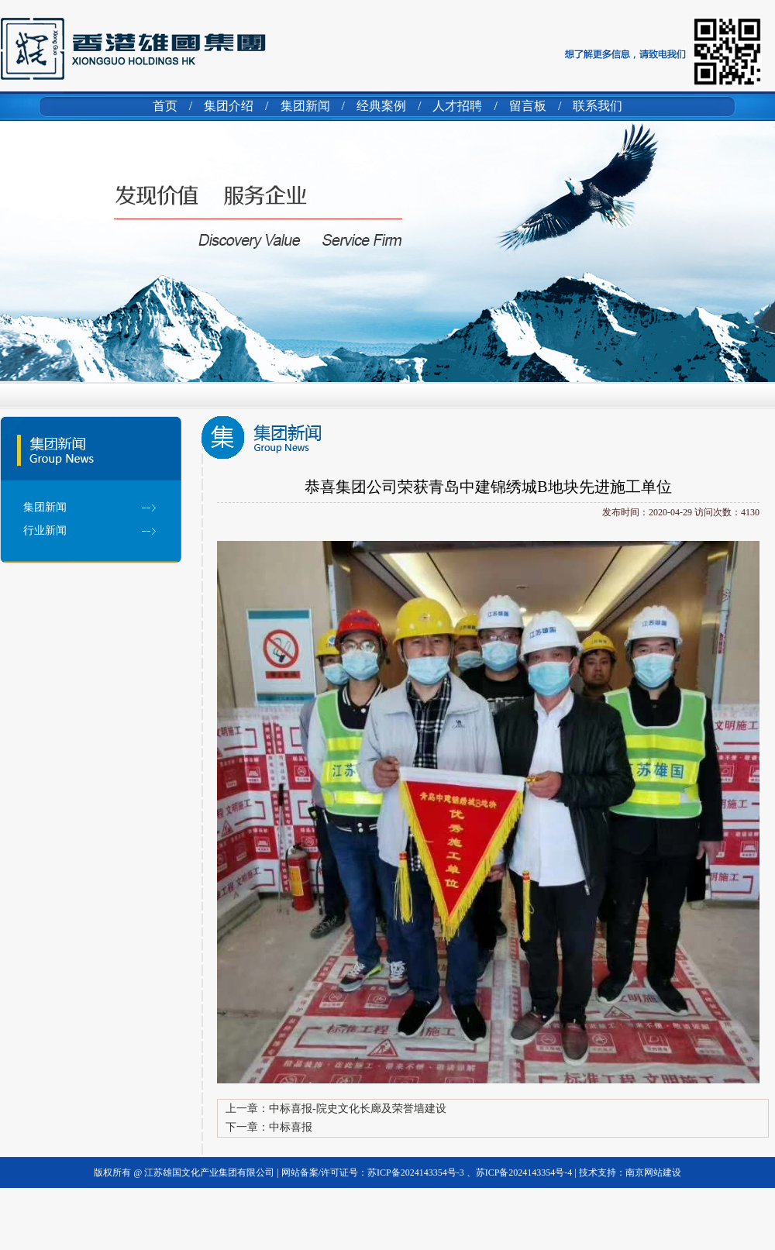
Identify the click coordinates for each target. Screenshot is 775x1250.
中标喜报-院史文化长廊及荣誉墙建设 (357, 1108)
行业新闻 (45, 530)
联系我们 (597, 105)
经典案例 (381, 105)
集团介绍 (228, 105)
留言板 (527, 105)
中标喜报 (290, 1127)
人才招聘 (457, 105)
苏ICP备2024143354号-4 (524, 1172)
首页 (165, 105)
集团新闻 (305, 105)
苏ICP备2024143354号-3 (417, 1172)
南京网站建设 (653, 1172)
